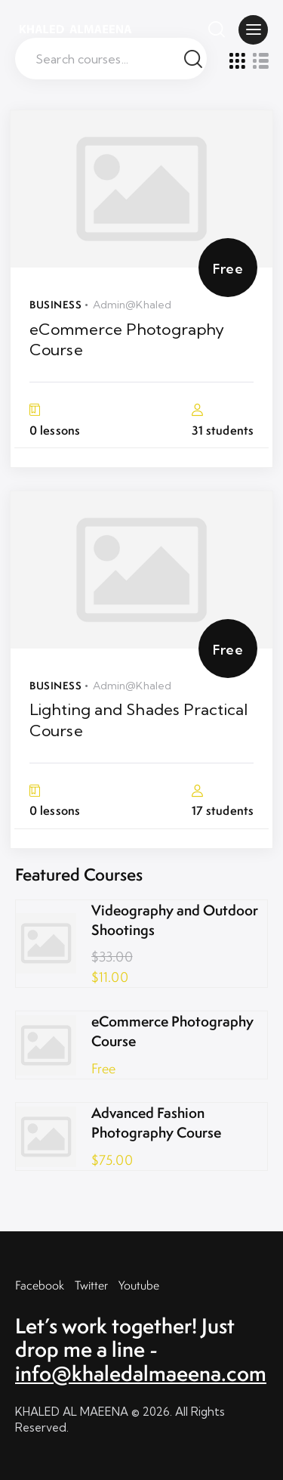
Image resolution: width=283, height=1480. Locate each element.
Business (55, 304)
